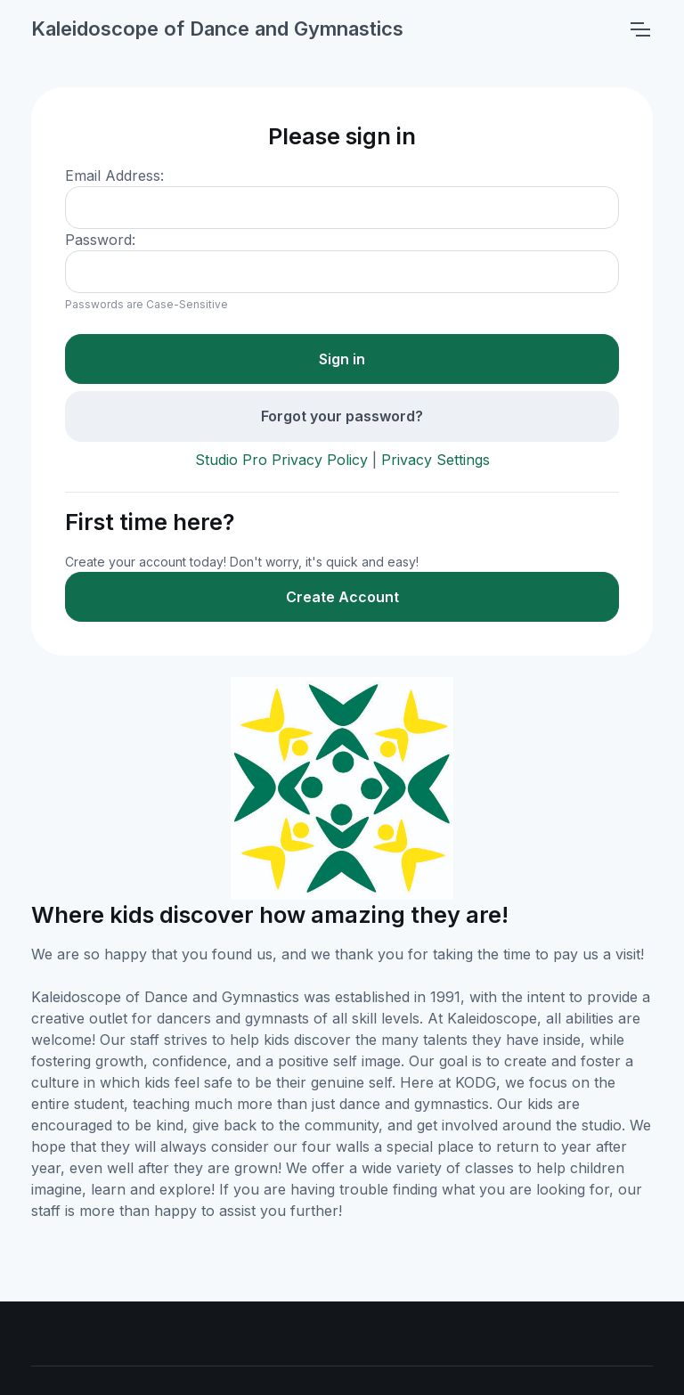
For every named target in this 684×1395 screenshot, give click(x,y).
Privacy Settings (435, 460)
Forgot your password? (342, 416)
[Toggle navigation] (639, 29)
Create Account (342, 597)
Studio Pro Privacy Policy (281, 460)
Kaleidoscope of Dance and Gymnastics (217, 28)
